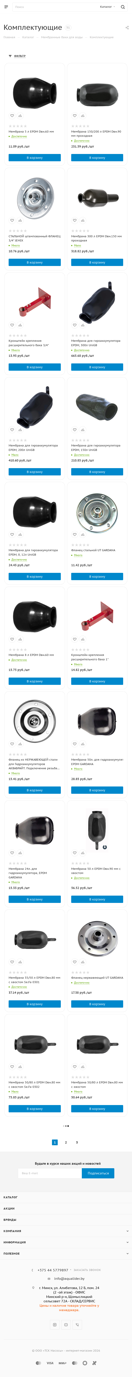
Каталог (10, 1197)
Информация (15, 1242)
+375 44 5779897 (53, 1270)
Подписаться (98, 1173)
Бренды (10, 1220)
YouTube (66, 1325)
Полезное (11, 1253)
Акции (9, 1208)
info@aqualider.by (69, 1278)
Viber (77, 1325)
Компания (12, 1231)
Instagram (54, 1325)
